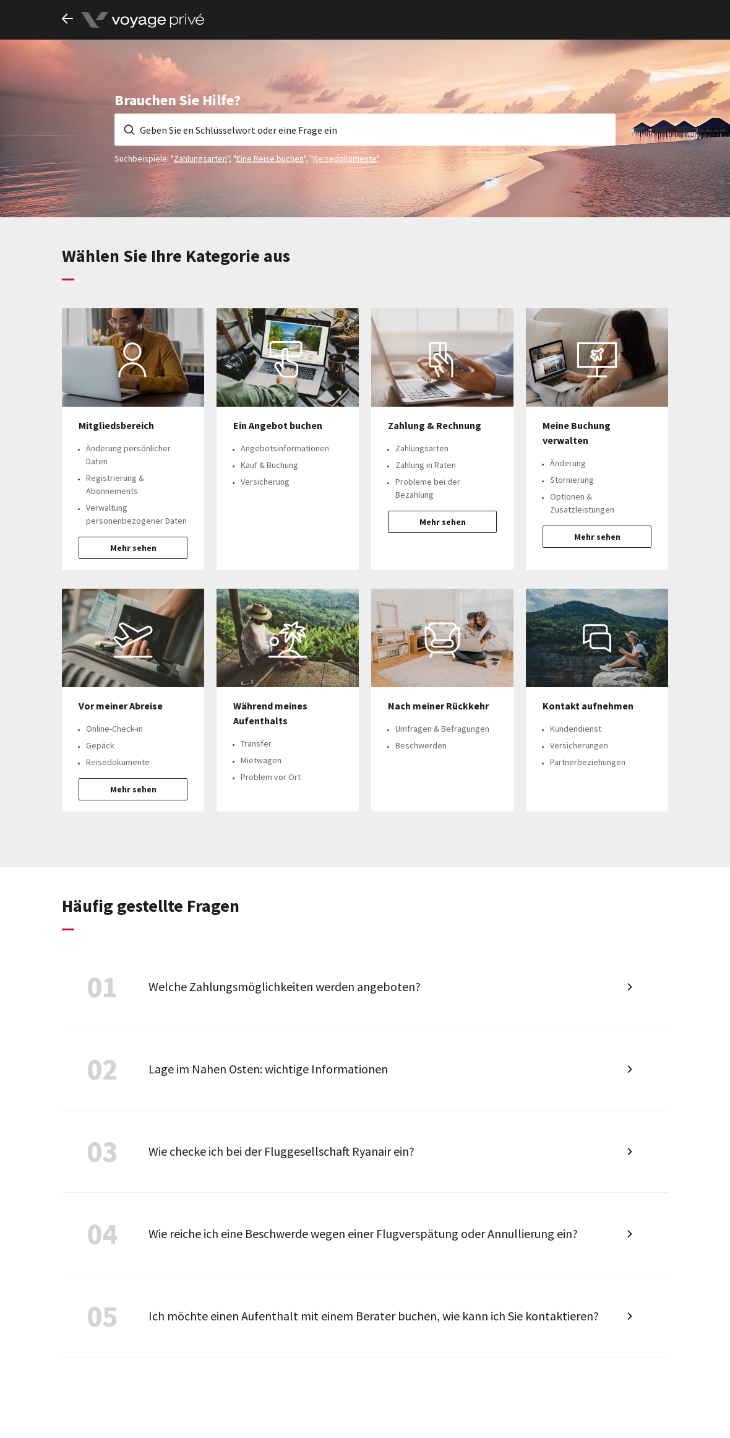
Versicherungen (579, 745)
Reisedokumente (345, 157)
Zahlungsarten (200, 157)
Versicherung (265, 481)
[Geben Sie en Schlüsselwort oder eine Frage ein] (365, 129)
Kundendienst (575, 728)
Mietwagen (261, 760)
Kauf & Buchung (269, 464)
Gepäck (100, 745)
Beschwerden (421, 745)
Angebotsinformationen (285, 448)
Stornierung (572, 479)
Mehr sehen (133, 547)
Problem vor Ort (271, 776)
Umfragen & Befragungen (442, 728)
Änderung (568, 463)
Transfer (256, 743)
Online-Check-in (114, 728)
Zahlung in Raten (425, 464)
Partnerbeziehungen (587, 762)
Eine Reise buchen (270, 157)
